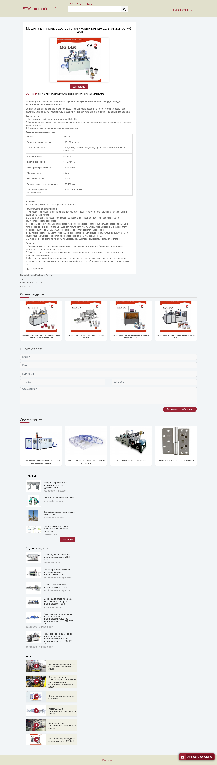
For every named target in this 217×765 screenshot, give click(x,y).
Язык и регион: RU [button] (182, 9)
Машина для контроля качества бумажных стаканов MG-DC (131, 336)
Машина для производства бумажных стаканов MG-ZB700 (61, 666)
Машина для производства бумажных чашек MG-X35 (61, 739)
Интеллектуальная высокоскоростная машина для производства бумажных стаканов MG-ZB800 (62, 682)
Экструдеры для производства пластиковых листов (62, 725)
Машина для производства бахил (131, 461)
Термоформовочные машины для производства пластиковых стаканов (58, 572)
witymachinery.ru (52, 562)
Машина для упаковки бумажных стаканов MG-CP (86, 336)
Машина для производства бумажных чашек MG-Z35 (175, 336)
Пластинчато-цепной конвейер (59, 498)
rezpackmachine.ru (52, 607)
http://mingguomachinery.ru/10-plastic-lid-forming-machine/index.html (71, 94)
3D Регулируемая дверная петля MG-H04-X (175, 461)
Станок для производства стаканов (61, 697)
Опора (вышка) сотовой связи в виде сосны (59, 513)
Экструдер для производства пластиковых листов (62, 711)
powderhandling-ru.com (55, 491)
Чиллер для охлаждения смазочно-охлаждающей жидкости (56, 528)
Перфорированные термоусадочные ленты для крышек (86, 462)
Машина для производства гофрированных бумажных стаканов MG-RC (41, 336)
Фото (89, 4)
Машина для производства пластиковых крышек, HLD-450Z (57, 557)
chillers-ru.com (50, 534)
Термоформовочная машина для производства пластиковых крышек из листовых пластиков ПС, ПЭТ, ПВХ (58, 639)
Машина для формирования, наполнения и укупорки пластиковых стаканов (58, 601)
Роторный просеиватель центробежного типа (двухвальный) (56, 485)
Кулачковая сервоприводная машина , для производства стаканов (41, 462)
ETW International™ (39, 8)
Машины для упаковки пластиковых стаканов (55, 585)
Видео (80, 4)
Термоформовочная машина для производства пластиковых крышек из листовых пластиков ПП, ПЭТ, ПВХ (58, 619)
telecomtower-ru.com (54, 518)
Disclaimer (108, 760)
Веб (71, 4)
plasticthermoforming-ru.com (57, 578)
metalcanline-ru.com (53, 501)
